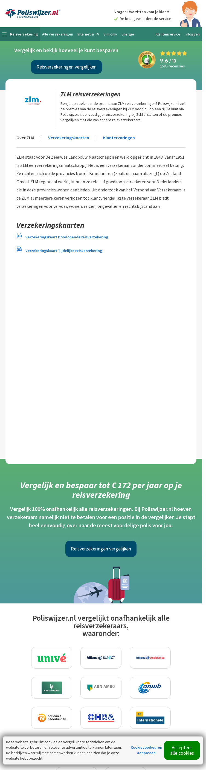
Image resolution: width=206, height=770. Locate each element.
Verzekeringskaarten (68, 138)
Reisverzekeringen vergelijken (66, 67)
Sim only (110, 34)
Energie (127, 34)
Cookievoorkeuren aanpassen (146, 750)
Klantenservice (168, 34)
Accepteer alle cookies (182, 750)
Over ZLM (25, 138)
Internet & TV (88, 34)
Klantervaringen (119, 138)
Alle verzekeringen (57, 34)
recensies (172, 66)
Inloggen (192, 34)
